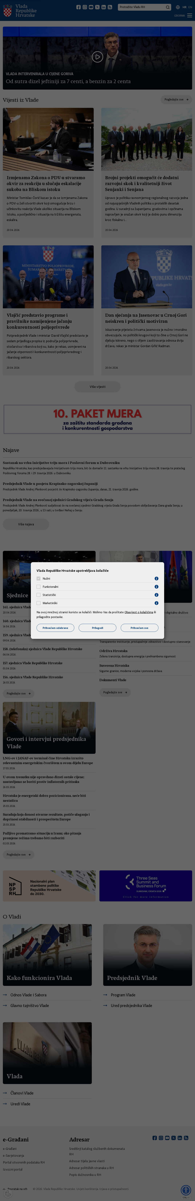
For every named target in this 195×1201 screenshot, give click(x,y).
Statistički (49, 595)
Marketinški (50, 603)
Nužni (46, 578)
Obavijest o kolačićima (139, 612)
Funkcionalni (50, 587)
